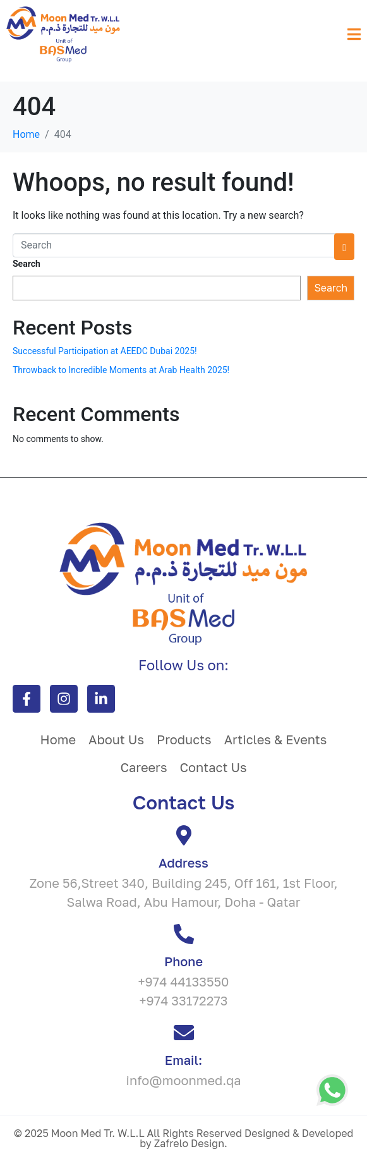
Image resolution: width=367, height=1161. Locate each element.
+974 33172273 (183, 1000)
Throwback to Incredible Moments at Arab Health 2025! (121, 370)
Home (58, 739)
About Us (116, 739)
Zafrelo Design (189, 1143)
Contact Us (213, 767)
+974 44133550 (183, 981)
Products (184, 739)
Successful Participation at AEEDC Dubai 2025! (105, 351)
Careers (143, 767)
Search (26, 264)
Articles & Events (275, 739)
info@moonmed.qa (183, 1080)
